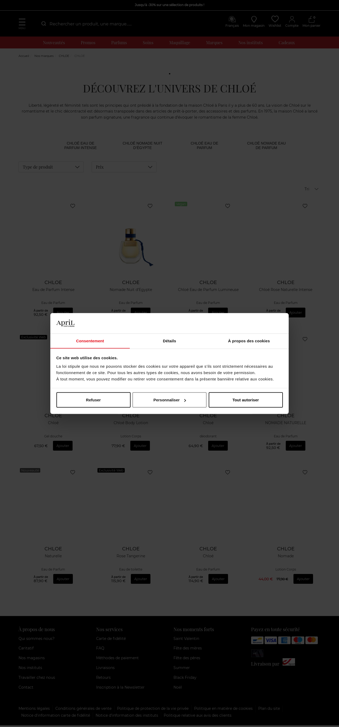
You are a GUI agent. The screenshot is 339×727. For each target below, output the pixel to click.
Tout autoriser (246, 400)
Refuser (93, 400)
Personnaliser (169, 400)
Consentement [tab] (90, 340)
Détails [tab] (169, 340)
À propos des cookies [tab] (249, 340)
